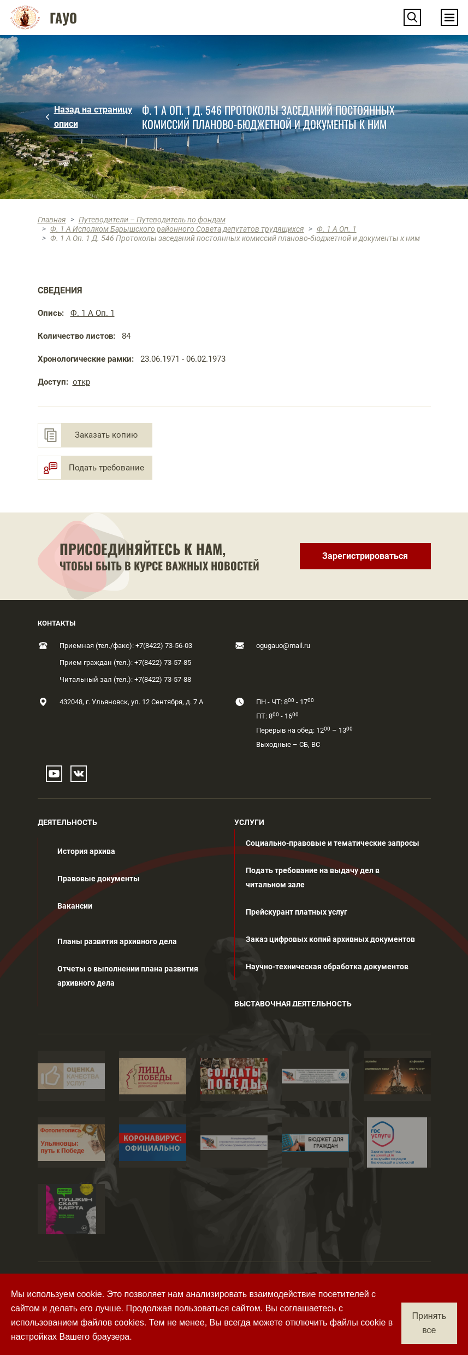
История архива (86, 851)
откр (81, 382)
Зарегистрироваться (365, 556)
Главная (52, 219)
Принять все (429, 1323)
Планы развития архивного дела (117, 941)
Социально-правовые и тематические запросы (332, 843)
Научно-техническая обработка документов (327, 966)
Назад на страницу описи (93, 116)
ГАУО (63, 17)
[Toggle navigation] (449, 17)
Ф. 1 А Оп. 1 (337, 229)
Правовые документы (98, 878)
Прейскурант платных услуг (296, 912)
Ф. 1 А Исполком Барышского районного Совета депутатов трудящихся (177, 229)
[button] (412, 17)
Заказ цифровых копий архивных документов (330, 939)
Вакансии (74, 906)
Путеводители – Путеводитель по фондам (152, 219)
